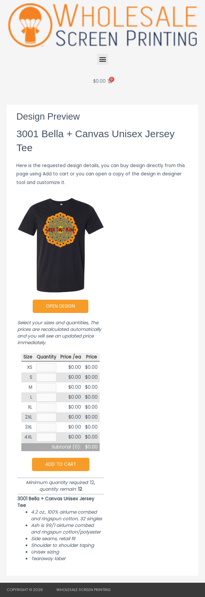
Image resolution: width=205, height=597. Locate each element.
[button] (102, 59)
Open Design (60, 306)
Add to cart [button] (60, 464)
